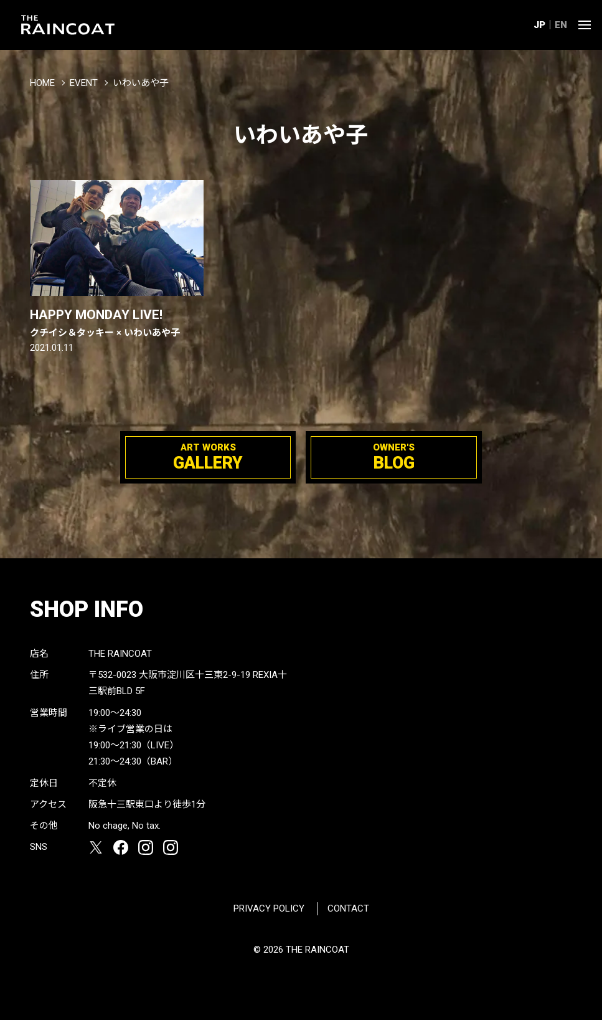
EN (561, 25)
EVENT (84, 82)
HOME (42, 82)
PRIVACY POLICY (268, 908)
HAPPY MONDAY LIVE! (116, 323)
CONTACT (348, 908)
